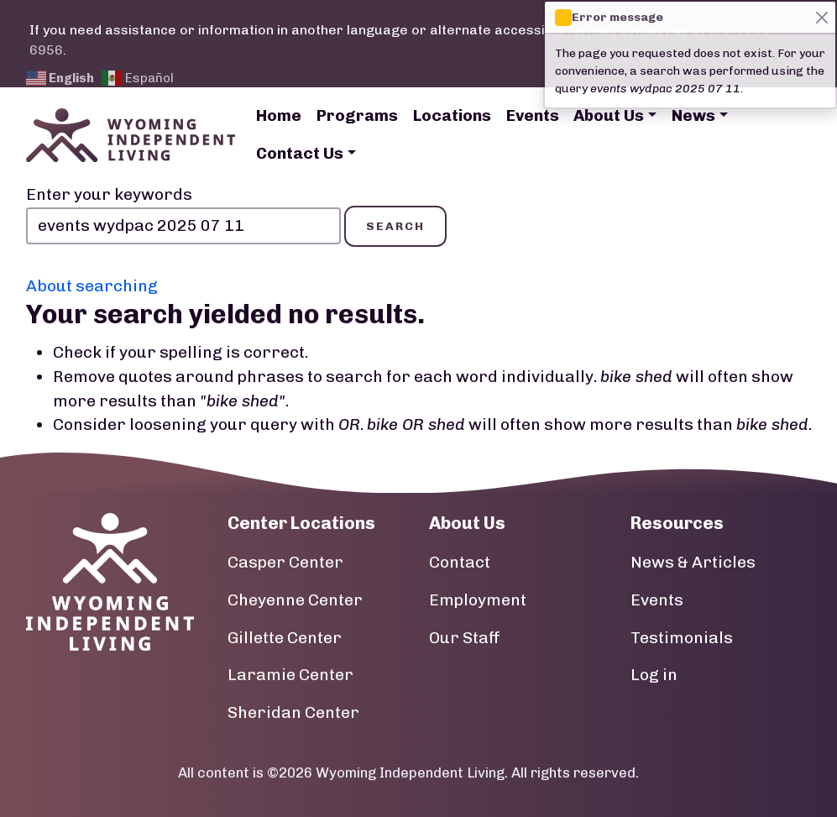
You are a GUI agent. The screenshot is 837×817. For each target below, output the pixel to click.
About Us (608, 115)
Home (278, 115)
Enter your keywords (109, 194)
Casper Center (285, 562)
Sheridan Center (293, 712)
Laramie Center (290, 674)
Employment (477, 600)
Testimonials (681, 637)
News (693, 115)
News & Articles (693, 562)
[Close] (821, 17)
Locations (452, 115)
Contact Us (299, 153)
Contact (459, 562)
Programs (357, 115)
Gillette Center (285, 637)
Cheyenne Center (295, 600)
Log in (653, 674)
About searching (92, 286)
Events (532, 115)
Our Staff (464, 637)
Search (395, 226)
